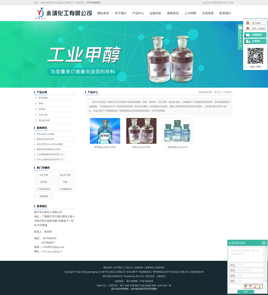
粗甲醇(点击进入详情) (105, 147)
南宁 (122, 285)
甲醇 (41, 103)
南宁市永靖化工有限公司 (177, 272)
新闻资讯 (173, 13)
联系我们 (225, 13)
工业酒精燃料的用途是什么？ (51, 154)
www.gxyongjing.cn (52, 251)
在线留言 (257, 34)
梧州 (154, 285)
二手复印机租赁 (145, 281)
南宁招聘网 (131, 281)
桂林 (127, 285)
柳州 (137, 285)
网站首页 (103, 13)
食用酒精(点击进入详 (178, 147)
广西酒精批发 (65, 189)
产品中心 (138, 13)
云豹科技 (161, 276)
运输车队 (155, 13)
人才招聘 (190, 13)
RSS (225, 2)
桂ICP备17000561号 (112, 276)
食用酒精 (43, 98)
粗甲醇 (42, 109)
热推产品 (101, 285)
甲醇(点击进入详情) (141, 147)
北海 (132, 285)
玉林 (159, 285)
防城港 (148, 285)
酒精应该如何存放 (45, 139)
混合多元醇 (44, 120)
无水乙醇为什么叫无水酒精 (50, 144)
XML (231, 2)
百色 (142, 285)
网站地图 (217, 2)
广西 (169, 285)
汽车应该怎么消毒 (45, 134)
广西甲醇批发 (43, 189)
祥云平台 (140, 276)
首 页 (217, 92)
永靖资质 (208, 13)
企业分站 (206, 2)
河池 (164, 285)
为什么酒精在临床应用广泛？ (51, 159)
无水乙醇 (43, 114)
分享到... (257, 41)
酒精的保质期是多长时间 (49, 149)
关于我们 (120, 13)
